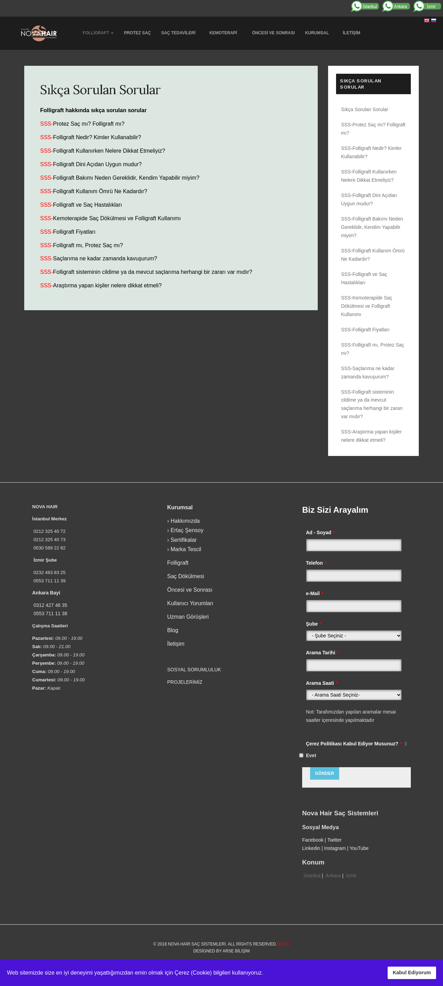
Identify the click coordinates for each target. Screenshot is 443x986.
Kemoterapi (225, 32)
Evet (311, 755)
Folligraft (177, 563)
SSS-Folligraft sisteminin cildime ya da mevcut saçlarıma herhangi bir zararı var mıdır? (372, 404)
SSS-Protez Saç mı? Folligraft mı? (373, 129)
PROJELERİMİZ (184, 682)
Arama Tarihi (322, 652)
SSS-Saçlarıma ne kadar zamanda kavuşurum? (368, 372)
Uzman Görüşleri (188, 617)
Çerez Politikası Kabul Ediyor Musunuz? (356, 743)
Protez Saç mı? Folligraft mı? (88, 124)
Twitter (334, 840)
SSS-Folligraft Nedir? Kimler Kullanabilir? (371, 152)
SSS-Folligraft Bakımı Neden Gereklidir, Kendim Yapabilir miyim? (372, 227)
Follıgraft (98, 32)
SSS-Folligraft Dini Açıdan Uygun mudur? (369, 199)
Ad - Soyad (320, 532)
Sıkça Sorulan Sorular (100, 90)
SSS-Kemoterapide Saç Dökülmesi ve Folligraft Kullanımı (366, 306)
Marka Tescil (186, 549)
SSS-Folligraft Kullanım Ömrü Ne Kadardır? (373, 255)
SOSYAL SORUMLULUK (195, 669)
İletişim (351, 32)
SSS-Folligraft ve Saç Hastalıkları (364, 278)
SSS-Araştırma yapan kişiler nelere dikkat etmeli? (371, 436)
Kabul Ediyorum (412, 972)
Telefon (316, 563)
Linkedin (311, 848)
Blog (172, 630)
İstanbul (312, 875)
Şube (314, 624)
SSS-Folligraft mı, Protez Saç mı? (372, 349)
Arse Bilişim (236, 951)
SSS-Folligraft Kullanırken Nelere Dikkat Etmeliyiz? (369, 176)
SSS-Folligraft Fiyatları (365, 329)
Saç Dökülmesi (185, 576)
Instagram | (337, 848)
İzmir (351, 875)
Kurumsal (319, 32)
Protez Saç (137, 32)
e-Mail (314, 593)
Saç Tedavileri (180, 32)
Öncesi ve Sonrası (273, 32)
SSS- (46, 124)
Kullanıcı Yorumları (190, 603)
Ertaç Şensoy (187, 530)
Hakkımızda (185, 521)
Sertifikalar (184, 540)
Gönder (324, 773)
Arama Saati (321, 683)
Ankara (333, 875)
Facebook (312, 840)
